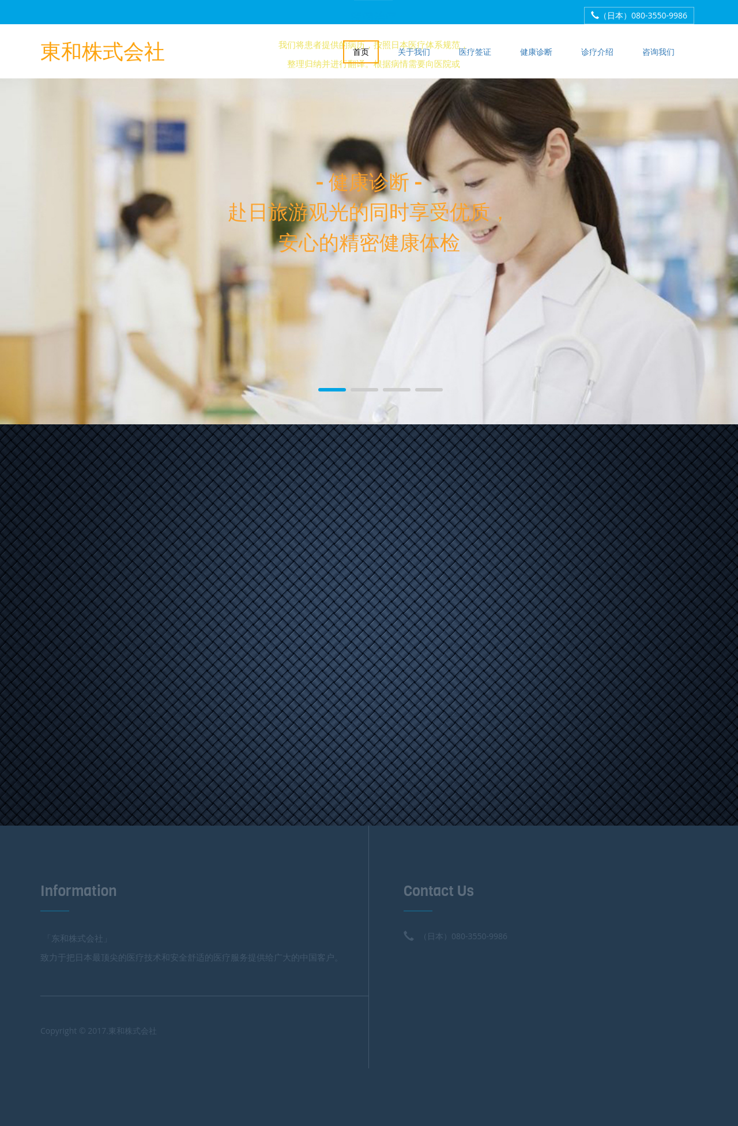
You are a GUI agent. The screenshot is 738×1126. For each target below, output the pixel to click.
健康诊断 (536, 51)
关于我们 (414, 51)
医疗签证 (475, 51)
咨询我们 (658, 51)
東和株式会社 (102, 49)
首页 (361, 51)
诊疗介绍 (597, 51)
